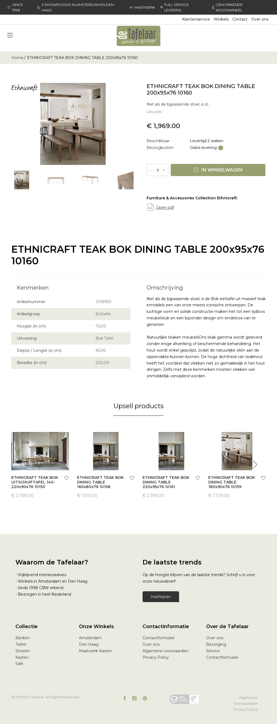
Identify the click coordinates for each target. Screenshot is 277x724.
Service (213, 650)
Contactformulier (159, 637)
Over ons (259, 19)
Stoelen (22, 650)
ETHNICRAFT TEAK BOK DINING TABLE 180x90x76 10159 (231, 482)
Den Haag (88, 644)
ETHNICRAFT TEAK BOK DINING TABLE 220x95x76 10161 (166, 482)
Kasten (22, 657)
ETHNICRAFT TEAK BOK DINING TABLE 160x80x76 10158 (100, 482)
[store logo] (138, 36)
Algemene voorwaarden (165, 650)
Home (17, 57)
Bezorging (216, 644)
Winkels (221, 19)
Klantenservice (196, 19)
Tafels (20, 644)
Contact (240, 19)
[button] (66, 478)
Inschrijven (161, 596)
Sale (19, 663)
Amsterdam (90, 637)
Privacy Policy (156, 657)
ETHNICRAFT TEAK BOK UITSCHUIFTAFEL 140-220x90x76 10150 (34, 482)
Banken (22, 637)
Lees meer (156, 111)
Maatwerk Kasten (95, 650)
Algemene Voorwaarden (245, 700)
